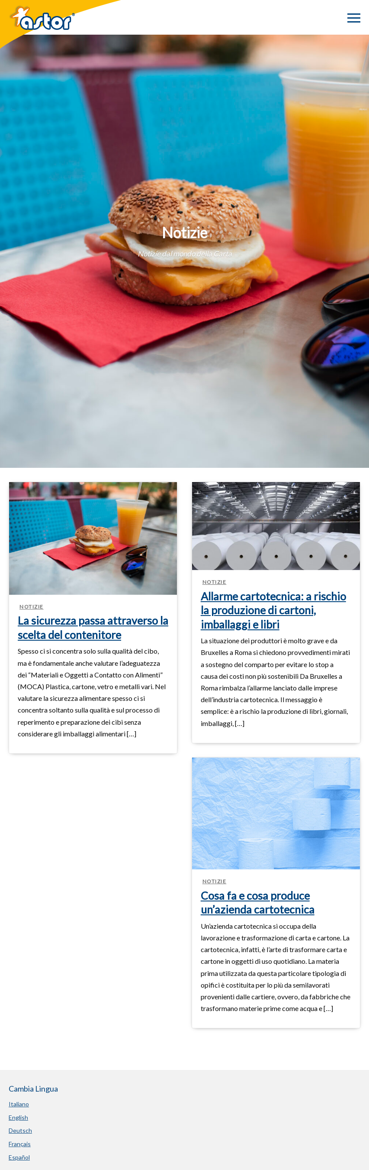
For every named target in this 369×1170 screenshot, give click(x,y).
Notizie (31, 606)
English (18, 1117)
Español (19, 1157)
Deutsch (20, 1130)
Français (20, 1143)
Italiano (19, 1104)
